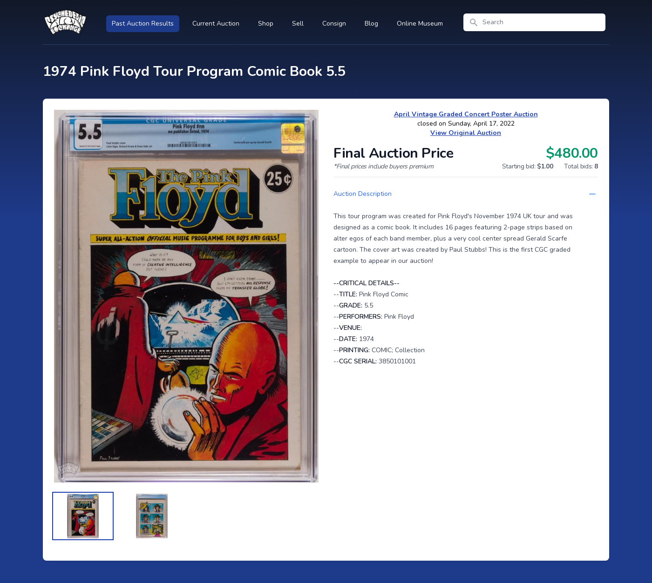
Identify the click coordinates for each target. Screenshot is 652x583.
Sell (298, 23)
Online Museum (420, 23)
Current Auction (215, 23)
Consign (334, 23)
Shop (265, 23)
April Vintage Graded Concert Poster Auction (466, 114)
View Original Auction (465, 132)
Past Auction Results (143, 23)
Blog (371, 23)
